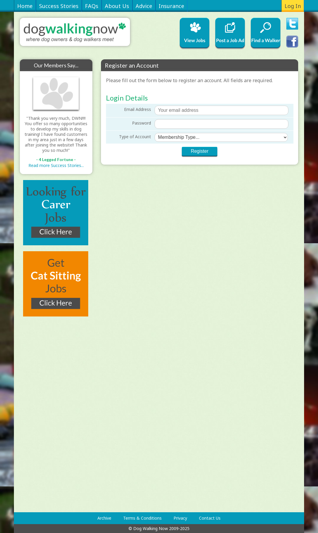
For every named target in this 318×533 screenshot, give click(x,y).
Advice (144, 5)
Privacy (180, 518)
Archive (104, 518)
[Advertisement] (43, 414)
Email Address (137, 109)
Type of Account (135, 136)
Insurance (171, 5)
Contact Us (210, 518)
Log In (293, 5)
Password (141, 123)
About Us (117, 5)
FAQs (91, 5)
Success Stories (58, 5)
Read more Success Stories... (56, 165)
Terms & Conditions (142, 518)
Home (25, 5)
